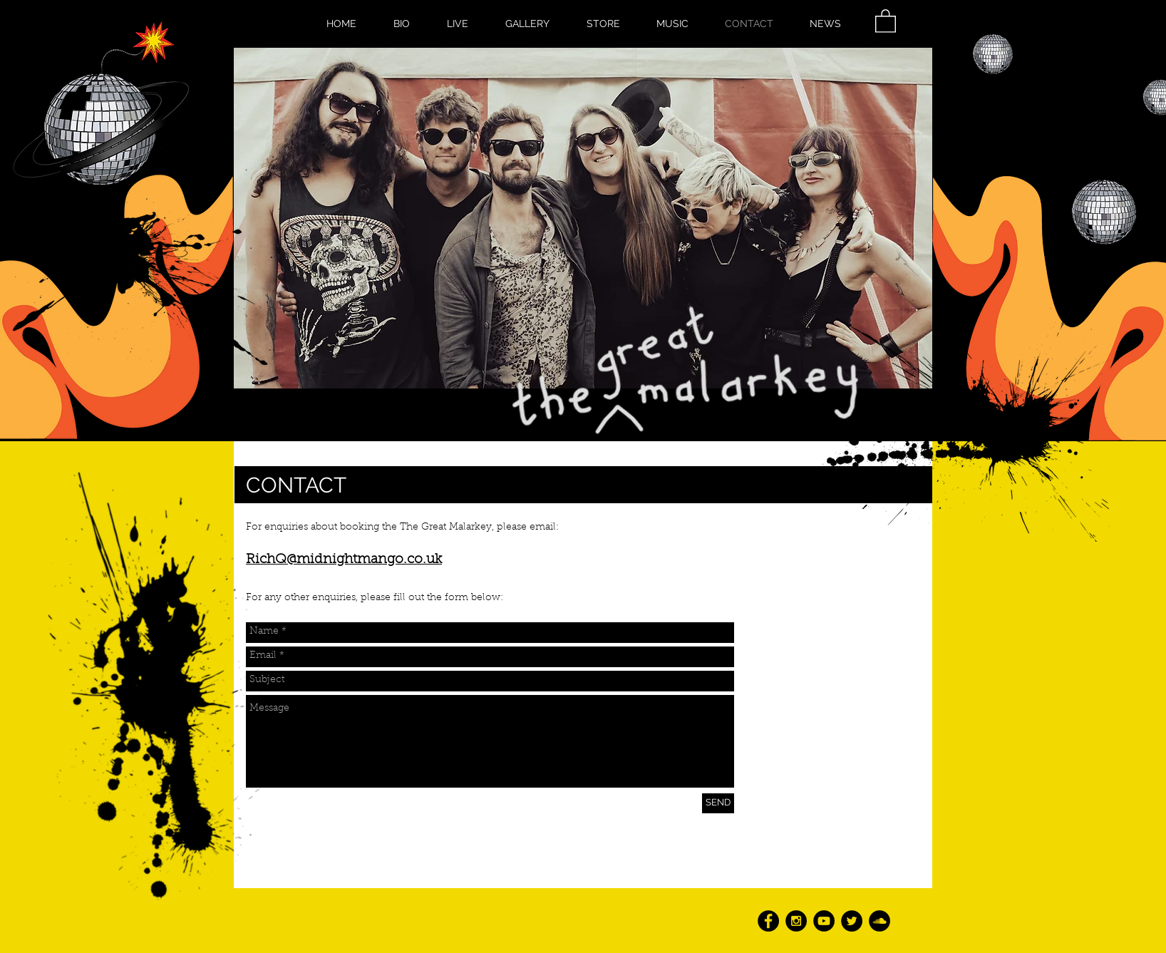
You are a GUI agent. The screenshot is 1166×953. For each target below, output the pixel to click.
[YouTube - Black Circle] (824, 921)
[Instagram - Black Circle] (796, 921)
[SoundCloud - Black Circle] (879, 921)
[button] (885, 20)
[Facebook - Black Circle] (768, 921)
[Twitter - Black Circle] (851, 921)
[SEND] (718, 803)
